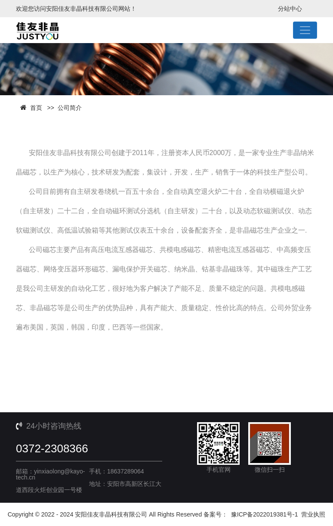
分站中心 (290, 8)
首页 (36, 107)
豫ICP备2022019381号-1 (264, 514)
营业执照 (313, 514)
